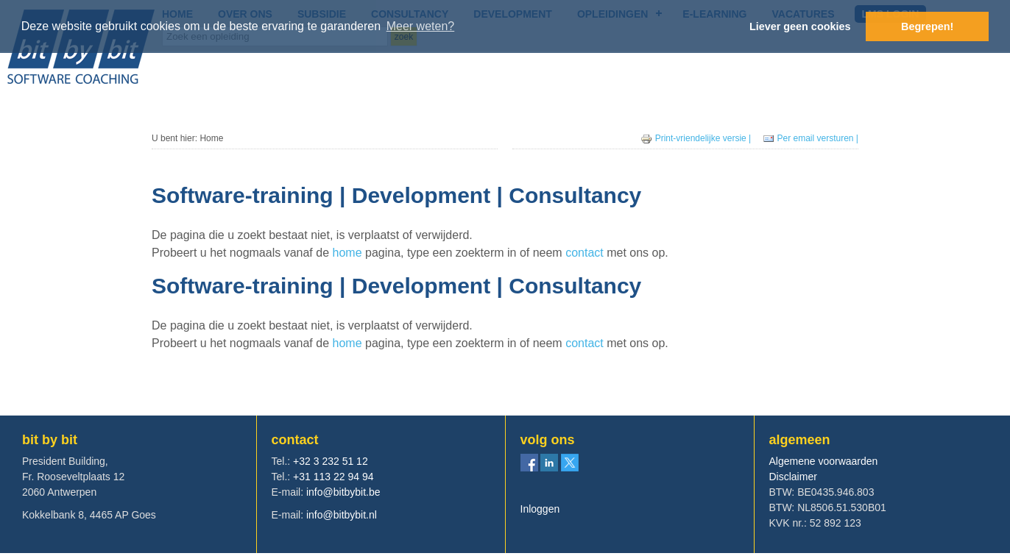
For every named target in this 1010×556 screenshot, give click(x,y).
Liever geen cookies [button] (800, 26)
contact (586, 252)
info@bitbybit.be (343, 492)
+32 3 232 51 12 (330, 461)
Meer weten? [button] (420, 26)
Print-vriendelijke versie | (697, 138)
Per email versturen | (811, 138)
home (347, 252)
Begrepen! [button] (927, 26)
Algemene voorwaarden (823, 461)
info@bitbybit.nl (341, 515)
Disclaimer (793, 476)
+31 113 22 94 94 (333, 476)
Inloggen (540, 509)
